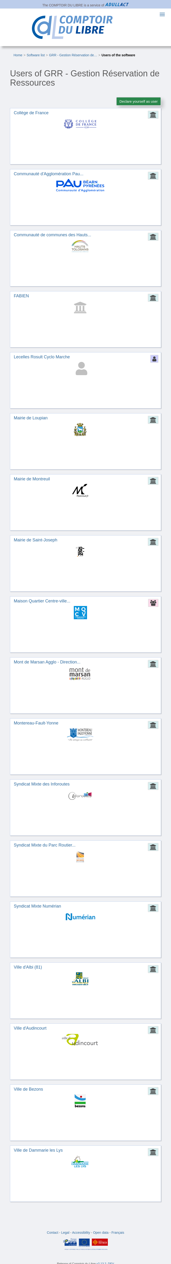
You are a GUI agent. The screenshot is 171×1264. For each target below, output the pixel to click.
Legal (65, 1232)
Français (117, 1232)
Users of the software (118, 55)
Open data (100, 1232)
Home (17, 55)
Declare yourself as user (138, 101)
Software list (36, 55)
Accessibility (81, 1232)
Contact (52, 1232)
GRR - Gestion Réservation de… (73, 55)
